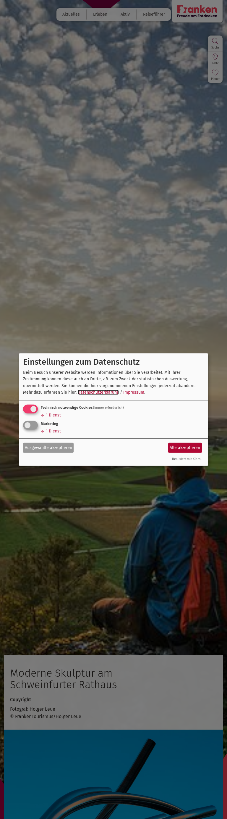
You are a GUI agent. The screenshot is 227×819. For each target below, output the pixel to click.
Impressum (133, 392)
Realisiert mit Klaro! (187, 459)
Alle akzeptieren (185, 447)
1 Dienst (51, 415)
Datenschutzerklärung (98, 392)
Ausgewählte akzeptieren (48, 447)
